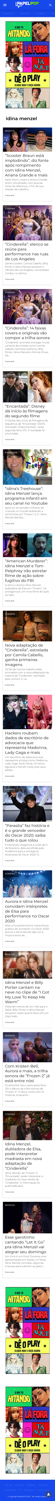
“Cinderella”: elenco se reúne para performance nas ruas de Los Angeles (26, 251)
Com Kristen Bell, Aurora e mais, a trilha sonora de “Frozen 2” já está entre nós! (27, 1073)
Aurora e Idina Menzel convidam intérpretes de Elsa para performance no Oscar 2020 (27, 911)
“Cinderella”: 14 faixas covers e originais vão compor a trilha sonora (27, 333)
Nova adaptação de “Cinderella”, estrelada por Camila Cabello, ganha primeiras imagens (26, 655)
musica (24, 13)
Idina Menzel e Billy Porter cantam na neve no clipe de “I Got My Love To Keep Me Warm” (27, 992)
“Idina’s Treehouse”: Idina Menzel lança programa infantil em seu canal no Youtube (26, 496)
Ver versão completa (39, 1496)
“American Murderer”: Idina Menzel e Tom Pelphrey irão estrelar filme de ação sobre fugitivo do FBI (26, 571)
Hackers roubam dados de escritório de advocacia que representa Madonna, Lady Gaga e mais (27, 743)
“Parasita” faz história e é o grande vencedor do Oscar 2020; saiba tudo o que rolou (27, 833)
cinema (40, 13)
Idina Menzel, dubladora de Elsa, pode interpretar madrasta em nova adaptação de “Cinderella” (23, 1156)
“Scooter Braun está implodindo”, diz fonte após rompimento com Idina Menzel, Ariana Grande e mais (27, 165)
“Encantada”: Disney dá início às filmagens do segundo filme (26, 411)
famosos (8, 13)
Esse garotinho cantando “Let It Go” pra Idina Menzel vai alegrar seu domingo (25, 1244)
